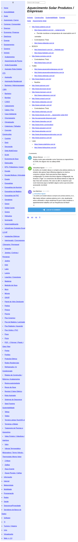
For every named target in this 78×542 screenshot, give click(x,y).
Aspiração (8, 77)
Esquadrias (9, 183)
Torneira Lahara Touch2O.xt (15, 420)
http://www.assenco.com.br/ (42, 138)
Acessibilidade (9, 12)
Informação (8, 477)
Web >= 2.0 (8, 538)
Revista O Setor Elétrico (13, 391)
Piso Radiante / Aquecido (14, 326)
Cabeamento (9, 106)
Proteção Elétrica (11, 359)
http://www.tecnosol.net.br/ (41, 89)
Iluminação (8, 220)
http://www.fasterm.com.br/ (41, 79)
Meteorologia (8, 485)
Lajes (7, 269)
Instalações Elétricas (12, 236)
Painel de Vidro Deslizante (14, 302)
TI (4, 522)
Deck (6, 142)
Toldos (7, 416)
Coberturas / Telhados (13, 126)
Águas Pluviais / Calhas (13, 473)
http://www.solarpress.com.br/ (45, 95)
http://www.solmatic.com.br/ (42, 105)
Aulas (6, 16)
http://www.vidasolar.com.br (44, 43)
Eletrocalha (9, 163)
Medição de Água (11, 285)
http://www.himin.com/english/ (42, 125)
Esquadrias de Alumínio (13, 187)
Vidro (6, 444)
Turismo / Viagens (10, 526)
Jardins (7, 261)
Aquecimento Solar (39, 21)
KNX (6, 265)
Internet (6, 481)
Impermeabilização (11, 224)
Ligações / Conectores (13, 277)
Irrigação (8, 248)
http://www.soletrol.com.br (41, 27)
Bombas (8, 98)
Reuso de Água (10, 387)
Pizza (7, 338)
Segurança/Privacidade (12, 506)
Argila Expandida (11, 65)
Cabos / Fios (9, 110)
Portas (7, 350)
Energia (6, 40)
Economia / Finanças (11, 32)
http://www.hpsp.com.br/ (43, 63)
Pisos (7, 334)
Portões (7, 355)
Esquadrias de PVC (12, 195)
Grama (7, 212)
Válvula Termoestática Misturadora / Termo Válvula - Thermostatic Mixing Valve (13, 453)
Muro (6, 289)
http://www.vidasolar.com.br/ (42, 102)
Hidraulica (8, 216)
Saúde (6, 501)
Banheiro (8, 93)
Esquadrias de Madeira (13, 191)
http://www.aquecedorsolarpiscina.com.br (49, 72)
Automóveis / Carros (11, 20)
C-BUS (7, 102)
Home (6, 8)
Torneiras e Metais (11, 424)
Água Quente (9, 469)
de (28, 217)
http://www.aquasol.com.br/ (41, 128)
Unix (5, 530)
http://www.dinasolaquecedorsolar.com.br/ (47, 134)
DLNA (7, 155)
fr (39, 217)
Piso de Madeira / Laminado (15, 322)
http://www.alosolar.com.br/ (41, 131)
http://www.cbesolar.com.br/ (42, 121)
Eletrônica (7, 36)
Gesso (7, 204)
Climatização (9, 122)
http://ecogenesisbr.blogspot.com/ (44, 118)
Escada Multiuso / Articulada (15, 175)
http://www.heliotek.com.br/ (44, 53)
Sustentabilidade (8, 408)
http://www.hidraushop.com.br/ (45, 147)
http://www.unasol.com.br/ (41, 98)
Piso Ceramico (10, 318)
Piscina (7, 314)
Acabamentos (10, 57)
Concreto (8, 130)
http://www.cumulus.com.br (41, 56)
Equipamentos (9, 44)
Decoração (8, 146)
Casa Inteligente (10, 114)
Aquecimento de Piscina (13, 61)
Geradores (8, 200)
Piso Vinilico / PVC (11, 330)
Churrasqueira (10, 118)
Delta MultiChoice (11, 151)
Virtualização (8, 534)
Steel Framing (10, 404)
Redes (6, 497)
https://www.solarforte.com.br (44, 144)
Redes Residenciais (12, 363)
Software (7, 518)
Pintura (7, 310)
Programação (9, 493)
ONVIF (7, 297)
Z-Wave (7, 461)
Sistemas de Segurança (13, 399)
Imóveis (6, 53)
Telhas (7, 412)
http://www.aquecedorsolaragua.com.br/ (48, 69)
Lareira (7, 273)
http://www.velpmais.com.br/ (44, 76)
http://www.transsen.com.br (41, 92)
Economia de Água (11, 159)
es (36, 217)
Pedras (7, 306)
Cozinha (8, 138)
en (32, 217)
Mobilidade (8, 489)
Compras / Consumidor (12, 24)
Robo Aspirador (10, 395)
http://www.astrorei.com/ (40, 85)
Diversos (7, 28)
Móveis (7, 293)
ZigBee (7, 465)
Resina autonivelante (12, 383)
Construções (7, 134)
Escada (7, 171)
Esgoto (7, 179)
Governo (7, 49)
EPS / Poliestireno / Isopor (14, 167)
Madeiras (8, 281)
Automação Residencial (13, 81)
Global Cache (10, 208)
